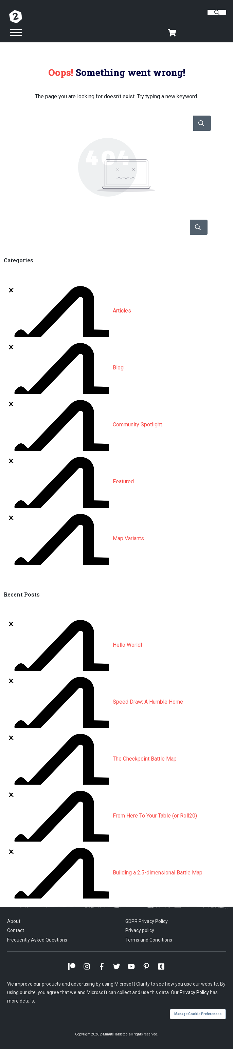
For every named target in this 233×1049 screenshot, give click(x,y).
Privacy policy (139, 930)
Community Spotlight (137, 424)
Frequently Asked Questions (37, 940)
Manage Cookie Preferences (197, 1014)
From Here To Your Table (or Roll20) (155, 815)
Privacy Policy (194, 992)
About (13, 921)
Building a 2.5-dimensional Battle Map (157, 872)
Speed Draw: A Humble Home (148, 702)
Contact (15, 930)
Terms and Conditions (148, 940)
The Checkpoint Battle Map (145, 758)
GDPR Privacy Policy (146, 921)
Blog (118, 367)
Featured (123, 481)
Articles (122, 310)
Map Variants (128, 538)
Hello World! (127, 645)
